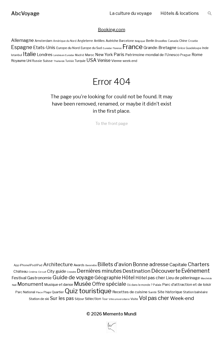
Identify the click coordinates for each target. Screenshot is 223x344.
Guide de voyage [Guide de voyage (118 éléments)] (73, 277)
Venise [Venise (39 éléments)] (103, 60)
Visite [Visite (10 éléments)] (134, 299)
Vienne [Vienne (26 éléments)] (116, 61)
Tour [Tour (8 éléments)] (105, 299)
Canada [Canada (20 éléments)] (173, 41)
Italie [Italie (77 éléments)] (29, 54)
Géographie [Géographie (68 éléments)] (108, 277)
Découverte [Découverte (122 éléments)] (166, 270)
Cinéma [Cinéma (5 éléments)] (33, 272)
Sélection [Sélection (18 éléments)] (93, 299)
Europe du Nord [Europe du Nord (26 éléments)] (68, 48)
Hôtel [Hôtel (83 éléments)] (128, 277)
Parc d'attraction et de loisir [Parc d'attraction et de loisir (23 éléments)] (186, 284)
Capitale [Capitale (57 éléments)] (178, 264)
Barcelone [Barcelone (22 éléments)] (126, 41)
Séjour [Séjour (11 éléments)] (79, 299)
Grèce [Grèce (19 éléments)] (181, 48)
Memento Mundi (120, 314)
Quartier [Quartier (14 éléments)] (58, 292)
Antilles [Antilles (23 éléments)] (99, 41)
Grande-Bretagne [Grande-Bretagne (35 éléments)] (160, 47)
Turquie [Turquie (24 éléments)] (80, 61)
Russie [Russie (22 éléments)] (37, 61)
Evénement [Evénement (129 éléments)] (195, 270)
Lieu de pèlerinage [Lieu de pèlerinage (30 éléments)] (183, 277)
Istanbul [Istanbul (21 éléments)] (16, 55)
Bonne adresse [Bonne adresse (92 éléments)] (151, 264)
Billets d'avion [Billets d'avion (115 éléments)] (115, 264)
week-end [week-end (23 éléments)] (130, 61)
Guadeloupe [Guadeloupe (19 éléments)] (193, 48)
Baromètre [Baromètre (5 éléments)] (91, 265)
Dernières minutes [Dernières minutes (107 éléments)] (99, 271)
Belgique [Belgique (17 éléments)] (140, 41)
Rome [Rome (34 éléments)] (197, 54)
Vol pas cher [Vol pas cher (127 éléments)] (154, 298)
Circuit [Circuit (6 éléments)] (42, 271)
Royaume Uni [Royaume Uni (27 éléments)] (21, 61)
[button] (210, 13)
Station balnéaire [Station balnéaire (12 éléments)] (195, 292)
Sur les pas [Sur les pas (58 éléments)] (62, 298)
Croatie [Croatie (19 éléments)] (193, 41)
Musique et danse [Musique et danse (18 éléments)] (58, 285)
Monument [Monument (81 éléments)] (30, 284)
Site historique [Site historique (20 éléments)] (169, 292)
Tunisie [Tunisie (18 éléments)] (69, 61)
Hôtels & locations (179, 13)
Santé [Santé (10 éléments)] (152, 292)
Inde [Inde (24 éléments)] (205, 48)
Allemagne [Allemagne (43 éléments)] (22, 40)
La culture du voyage (131, 13)
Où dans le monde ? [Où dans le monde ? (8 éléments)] (139, 284)
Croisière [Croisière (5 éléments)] (71, 272)
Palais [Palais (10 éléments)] (157, 284)
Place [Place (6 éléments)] (39, 292)
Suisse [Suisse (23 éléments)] (48, 61)
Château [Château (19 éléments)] (21, 271)
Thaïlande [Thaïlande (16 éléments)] (59, 61)
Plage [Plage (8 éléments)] (47, 292)
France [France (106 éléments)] (132, 47)
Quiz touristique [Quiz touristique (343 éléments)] (88, 291)
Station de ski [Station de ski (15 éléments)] (39, 299)
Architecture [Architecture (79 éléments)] (58, 264)
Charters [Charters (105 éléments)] (198, 264)
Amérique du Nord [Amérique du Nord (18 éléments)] (64, 41)
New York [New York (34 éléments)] (104, 54)
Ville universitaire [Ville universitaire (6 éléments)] (119, 299)
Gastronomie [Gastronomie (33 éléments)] (39, 277)
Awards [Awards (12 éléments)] (79, 265)
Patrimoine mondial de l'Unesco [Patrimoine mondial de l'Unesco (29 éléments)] (152, 55)
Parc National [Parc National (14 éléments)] (25, 292)
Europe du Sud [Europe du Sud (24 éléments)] (91, 48)
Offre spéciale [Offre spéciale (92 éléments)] (109, 284)
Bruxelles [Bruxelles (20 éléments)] (161, 41)
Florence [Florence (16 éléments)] (117, 48)
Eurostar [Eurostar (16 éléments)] (107, 48)
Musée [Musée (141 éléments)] (82, 284)
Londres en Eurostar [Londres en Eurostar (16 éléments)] (63, 55)
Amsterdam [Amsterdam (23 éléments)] (43, 41)
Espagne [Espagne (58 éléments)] (21, 47)
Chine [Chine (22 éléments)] (183, 41)
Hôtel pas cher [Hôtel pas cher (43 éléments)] (150, 277)
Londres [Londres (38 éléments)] (44, 54)
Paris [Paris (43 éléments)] (119, 54)
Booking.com (111, 29)
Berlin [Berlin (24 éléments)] (150, 41)
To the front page (111, 123)
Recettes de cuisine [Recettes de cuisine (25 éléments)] (129, 292)
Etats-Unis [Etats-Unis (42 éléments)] (44, 47)
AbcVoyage (25, 13)
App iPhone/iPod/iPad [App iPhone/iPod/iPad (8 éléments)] (28, 265)
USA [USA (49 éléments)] (91, 60)
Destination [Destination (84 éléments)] (136, 271)
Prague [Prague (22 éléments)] (185, 55)
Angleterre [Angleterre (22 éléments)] (85, 41)
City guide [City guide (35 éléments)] (56, 271)
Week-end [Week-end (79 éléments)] (182, 298)
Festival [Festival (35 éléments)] (19, 277)
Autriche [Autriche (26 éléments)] (112, 41)
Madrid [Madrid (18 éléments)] (79, 55)
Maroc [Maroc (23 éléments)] (89, 55)
